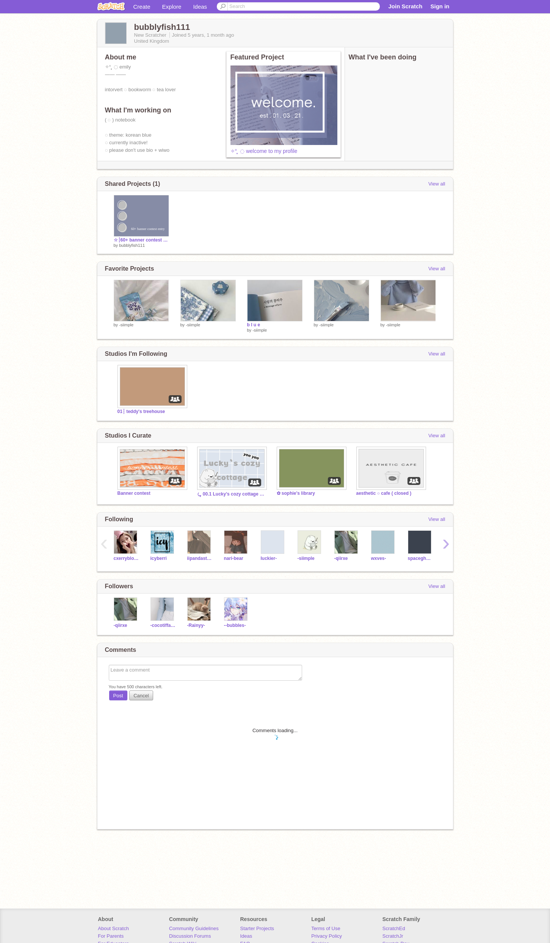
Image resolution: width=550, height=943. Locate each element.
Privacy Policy (326, 936)
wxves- (378, 558)
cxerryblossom (126, 558)
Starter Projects (257, 928)
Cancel (141, 695)
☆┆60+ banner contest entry (141, 240)
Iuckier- (269, 558)
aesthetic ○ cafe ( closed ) (384, 493)
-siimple (126, 325)
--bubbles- (235, 625)
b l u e (253, 324)
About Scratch (113, 928)
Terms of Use (325, 928)
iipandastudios (200, 558)
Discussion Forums (190, 936)
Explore (172, 6)
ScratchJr (392, 936)
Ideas (200, 6)
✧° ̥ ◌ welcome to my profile (264, 151)
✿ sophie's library (296, 493)
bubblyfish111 (132, 245)
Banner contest (134, 493)
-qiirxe (341, 558)
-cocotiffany (163, 625)
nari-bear (233, 558)
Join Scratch (405, 6)
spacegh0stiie (420, 558)
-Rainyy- (196, 625)
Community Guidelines (194, 928)
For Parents (111, 936)
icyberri (158, 558)
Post (118, 695)
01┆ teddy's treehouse (141, 411)
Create (141, 6)
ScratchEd (393, 928)
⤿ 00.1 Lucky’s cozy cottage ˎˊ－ (231, 494)
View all (436, 184)
